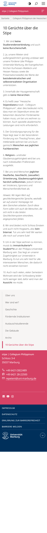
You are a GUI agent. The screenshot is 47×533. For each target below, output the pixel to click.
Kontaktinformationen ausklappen (42, 435)
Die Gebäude (12, 330)
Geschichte (11, 309)
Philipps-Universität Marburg (14, 438)
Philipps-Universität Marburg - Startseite (10, 3)
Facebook (3, 396)
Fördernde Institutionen (17, 316)
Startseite (5, 18)
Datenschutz (9, 414)
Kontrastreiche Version (28, 4)
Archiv (8, 337)
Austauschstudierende (16, 323)
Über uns (10, 295)
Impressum (8, 408)
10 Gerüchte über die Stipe (19, 344)
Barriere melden (12, 426)
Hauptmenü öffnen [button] (43, 3)
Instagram (12, 396)
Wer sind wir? (12, 302)
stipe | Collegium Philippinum (43, 11)
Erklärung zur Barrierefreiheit (21, 420)
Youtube (7, 396)
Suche (35, 4)
